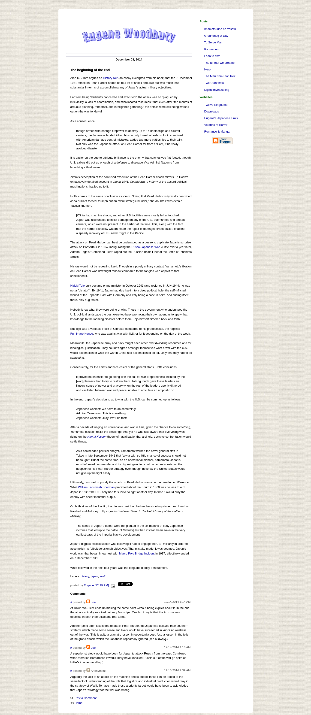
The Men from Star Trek (220, 76)
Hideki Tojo (77, 285)
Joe (93, 602)
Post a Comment (86, 698)
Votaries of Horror (215, 125)
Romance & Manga (217, 131)
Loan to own (212, 56)
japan (94, 576)
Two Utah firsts (214, 83)
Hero (207, 69)
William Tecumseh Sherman (96, 487)
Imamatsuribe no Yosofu (220, 29)
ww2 (103, 576)
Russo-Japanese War (145, 247)
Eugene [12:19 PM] (96, 585)
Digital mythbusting (216, 89)
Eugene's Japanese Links (221, 118)
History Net (110, 78)
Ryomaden (211, 49)
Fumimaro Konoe (81, 333)
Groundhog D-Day (216, 35)
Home (78, 703)
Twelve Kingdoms (215, 104)
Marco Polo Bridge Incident (137, 553)
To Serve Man (213, 42)
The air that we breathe (219, 62)
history (85, 576)
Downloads (211, 111)
